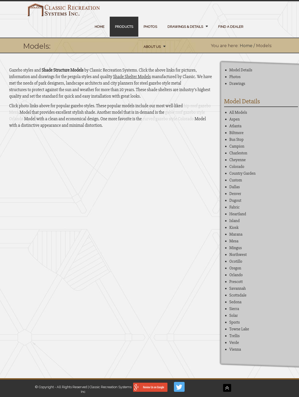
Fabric (234, 207)
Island (234, 220)
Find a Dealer (230, 27)
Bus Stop (236, 139)
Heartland (237, 214)
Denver (235, 193)
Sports (234, 322)
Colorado (236, 166)
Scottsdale (237, 295)
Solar (233, 315)
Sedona (235, 302)
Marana (235, 234)
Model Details (240, 70)
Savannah (237, 288)
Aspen (234, 119)
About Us (152, 47)
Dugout (235, 200)
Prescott (236, 281)
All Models (238, 112)
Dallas (234, 187)
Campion (236, 146)
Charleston (238, 153)
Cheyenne (237, 159)
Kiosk (234, 227)
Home (100, 27)
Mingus (235, 247)
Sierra (234, 308)
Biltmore (236, 132)
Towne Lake (239, 329)
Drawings (237, 83)
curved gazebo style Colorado (168, 119)
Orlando (236, 275)
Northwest (238, 254)
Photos (150, 27)
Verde (234, 342)
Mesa (233, 241)
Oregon (235, 268)
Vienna (235, 349)
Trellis (234, 335)
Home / (247, 45)
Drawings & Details (185, 27)
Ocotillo (235, 261)
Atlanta (235, 126)
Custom (235, 180)
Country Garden (242, 173)
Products (124, 27)
